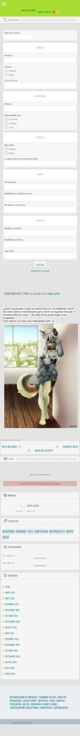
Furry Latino (54, 293)
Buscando (9, 145)
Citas (11, 127)
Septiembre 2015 (12, 621)
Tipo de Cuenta (11, 32)
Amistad (12, 123)
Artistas (43, 701)
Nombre (8, 55)
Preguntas (15, 704)
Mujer (11, 75)
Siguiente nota (70, 447)
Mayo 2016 (9, 598)
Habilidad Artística (13, 239)
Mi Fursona (10, 182)
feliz (30, 531)
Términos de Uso (47, 697)
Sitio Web (9, 251)
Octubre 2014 (11, 650)
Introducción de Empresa (23, 697)
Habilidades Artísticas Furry (18, 193)
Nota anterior (9, 447)
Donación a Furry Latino (44, 704)
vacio (5, 537)
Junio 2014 (10, 673)
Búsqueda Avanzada (40, 270)
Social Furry (30, 701)
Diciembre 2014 (12, 639)
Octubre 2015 (11, 615)
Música (7, 104)
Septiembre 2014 (12, 656)
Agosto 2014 (11, 662)
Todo (7, 586)
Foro (52, 701)
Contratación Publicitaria (24, 708)
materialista (57, 531)
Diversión (13, 119)
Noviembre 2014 (12, 644)
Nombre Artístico (12, 228)
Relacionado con (12, 115)
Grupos (60, 701)
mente (69, 531)
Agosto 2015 (11, 627)
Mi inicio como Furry (14, 205)
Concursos (46, 708)
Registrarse (44, 12)
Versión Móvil (61, 708)
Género (8, 66)
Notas (26, 704)
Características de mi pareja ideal (20, 158)
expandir (21, 531)
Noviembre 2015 (12, 610)
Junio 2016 (10, 592)
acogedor (8, 531)
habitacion (41, 531)
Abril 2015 (9, 633)
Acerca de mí (10, 80)
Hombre (12, 71)
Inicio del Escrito (44, 450)
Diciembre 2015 (12, 604)
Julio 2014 (9, 668)
